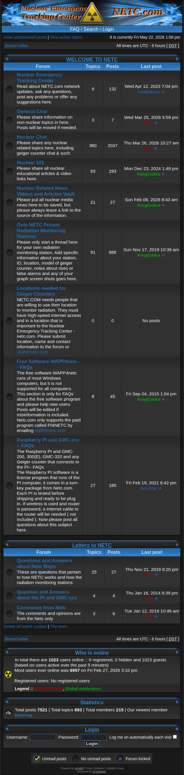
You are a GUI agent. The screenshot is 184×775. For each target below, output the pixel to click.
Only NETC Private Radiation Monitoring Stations (41, 230)
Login (108, 29)
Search (91, 29)
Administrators (48, 688)
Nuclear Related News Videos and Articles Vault (46, 191)
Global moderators (83, 688)
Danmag (24, 714)
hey (149, 122)
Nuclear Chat (32, 137)
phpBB (79, 768)
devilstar (148, 488)
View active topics (66, 37)
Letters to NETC (92, 545)
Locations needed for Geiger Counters (41, 291)
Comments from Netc (41, 607)
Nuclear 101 (30, 162)
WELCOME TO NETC (92, 60)
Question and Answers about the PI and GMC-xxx (47, 595)
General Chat (32, 111)
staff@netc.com (32, 351)
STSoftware (99, 771)
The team (58, 626)
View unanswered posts (25, 37)
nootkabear (149, 91)
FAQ (75, 29)
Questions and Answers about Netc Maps (44, 563)
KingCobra (148, 174)
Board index (16, 45)
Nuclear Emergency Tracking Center (39, 77)
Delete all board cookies (25, 626)
